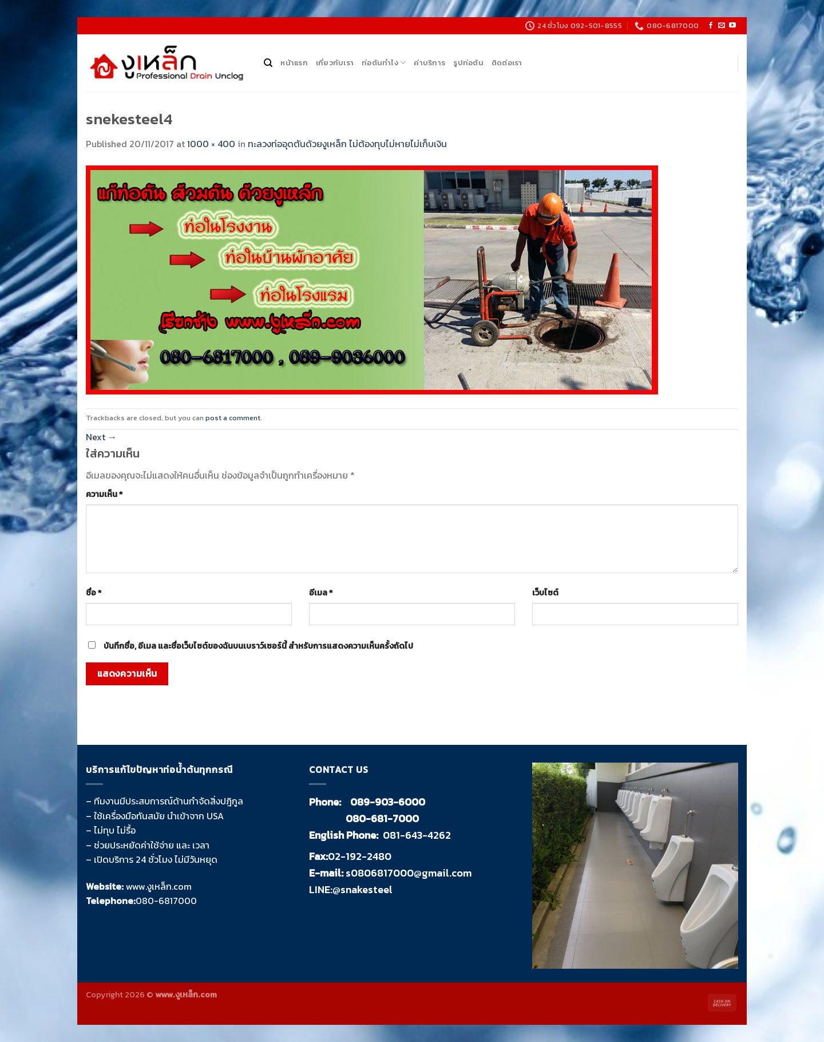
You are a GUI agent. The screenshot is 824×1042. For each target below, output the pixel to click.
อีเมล (320, 592)
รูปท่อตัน (468, 62)
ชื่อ (93, 592)
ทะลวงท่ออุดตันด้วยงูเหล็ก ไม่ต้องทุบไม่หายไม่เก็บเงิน (347, 144)
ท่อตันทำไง (384, 63)
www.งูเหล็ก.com (159, 886)
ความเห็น (104, 494)
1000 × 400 (211, 144)
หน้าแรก (294, 62)
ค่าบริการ (429, 62)
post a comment (232, 417)
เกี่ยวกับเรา (335, 62)
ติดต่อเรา (507, 62)
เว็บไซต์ (545, 592)
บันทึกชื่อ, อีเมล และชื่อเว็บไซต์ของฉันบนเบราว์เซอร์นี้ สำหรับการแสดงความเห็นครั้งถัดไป (258, 646)
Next (101, 437)
